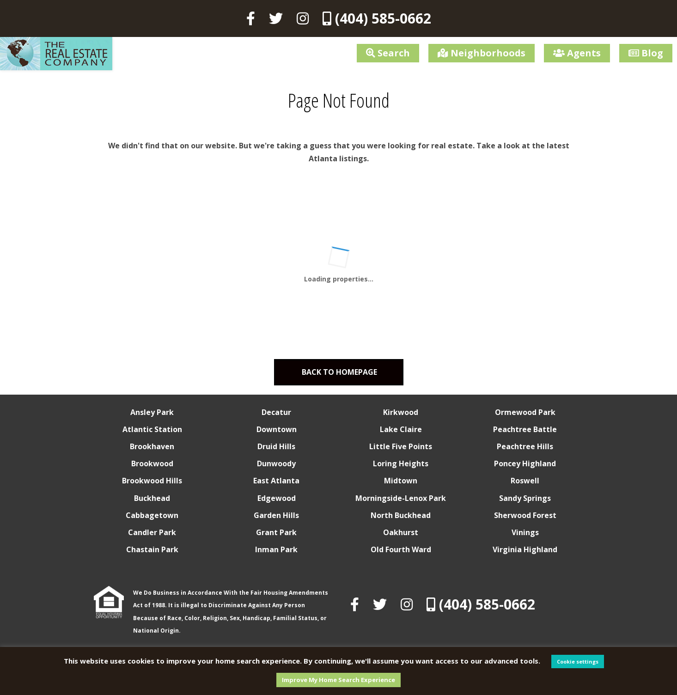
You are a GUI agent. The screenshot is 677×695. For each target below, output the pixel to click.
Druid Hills (276, 446)
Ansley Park (152, 412)
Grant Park (276, 532)
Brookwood (152, 463)
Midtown (400, 481)
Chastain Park (152, 549)
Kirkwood (400, 412)
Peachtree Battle (525, 429)
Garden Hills (276, 515)
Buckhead (152, 498)
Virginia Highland (525, 549)
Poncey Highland (525, 463)
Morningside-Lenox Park (400, 498)
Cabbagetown (152, 515)
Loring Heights (400, 463)
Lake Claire (401, 429)
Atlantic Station (152, 429)
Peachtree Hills (525, 446)
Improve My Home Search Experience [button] (338, 680)
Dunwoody (276, 463)
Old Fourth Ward (401, 549)
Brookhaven (152, 446)
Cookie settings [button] (577, 661)
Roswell (525, 481)
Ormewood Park (525, 412)
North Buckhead (401, 515)
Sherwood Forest (525, 515)
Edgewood (276, 498)
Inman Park (276, 549)
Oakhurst (400, 532)
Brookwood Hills (152, 481)
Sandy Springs (525, 498)
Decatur (276, 412)
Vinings (525, 532)
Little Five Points (400, 446)
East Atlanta (276, 481)
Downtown (276, 429)
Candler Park (152, 532)
